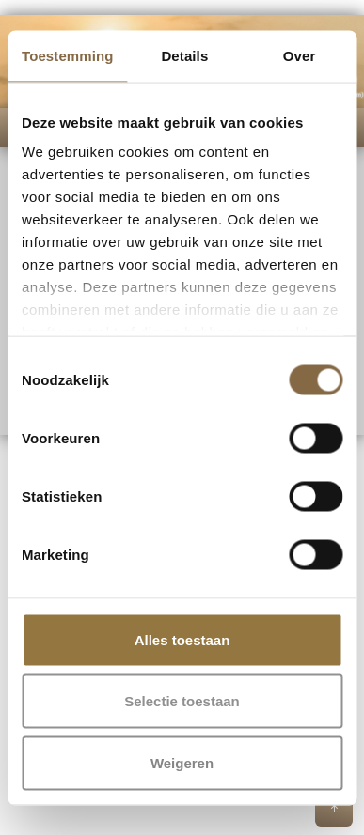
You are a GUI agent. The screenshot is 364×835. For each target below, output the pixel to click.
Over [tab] (299, 55)
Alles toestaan (182, 639)
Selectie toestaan (182, 701)
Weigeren (182, 762)
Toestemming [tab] (68, 55)
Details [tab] (184, 55)
